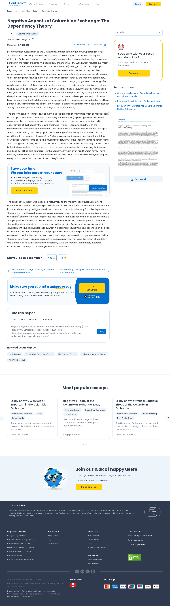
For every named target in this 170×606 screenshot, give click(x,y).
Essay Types (53, 535)
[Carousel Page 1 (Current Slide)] (83, 444)
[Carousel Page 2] (85, 444)
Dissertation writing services (19, 551)
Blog (49, 539)
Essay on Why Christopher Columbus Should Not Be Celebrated (82, 271)
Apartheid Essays (17, 360)
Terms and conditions (31, 591)
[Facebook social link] (77, 572)
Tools (98, 4)
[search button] (158, 32)
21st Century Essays (67, 354)
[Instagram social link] (93, 572)
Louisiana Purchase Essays (93, 354)
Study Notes (53, 543)
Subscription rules (15, 594)
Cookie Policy (27, 597)
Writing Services (36, 4)
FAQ (89, 543)
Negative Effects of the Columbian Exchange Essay (81, 402)
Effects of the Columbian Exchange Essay (138, 101)
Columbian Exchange (51, 11)
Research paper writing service (20, 547)
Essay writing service (16, 535)
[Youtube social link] (82, 572)
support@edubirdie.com (141, 535)
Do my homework (14, 555)
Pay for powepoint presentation (21, 559)
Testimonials (93, 539)
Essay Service (13, 11)
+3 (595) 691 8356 (138, 545)
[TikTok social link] (88, 572)
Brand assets (93, 564)
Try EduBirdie (92, 288)
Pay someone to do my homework (22, 539)
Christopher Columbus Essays (40, 354)
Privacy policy (13, 591)
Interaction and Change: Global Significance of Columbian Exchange (32, 271)
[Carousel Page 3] (86, 444)
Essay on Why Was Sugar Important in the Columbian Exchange (29, 404)
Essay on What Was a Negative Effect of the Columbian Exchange (137, 404)
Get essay (134, 73)
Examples (26, 11)
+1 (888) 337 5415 (138, 540)
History (36, 11)
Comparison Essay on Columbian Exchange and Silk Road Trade (139, 95)
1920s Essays (15, 354)
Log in (138, 4)
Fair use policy (50, 591)
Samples (53, 4)
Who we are (84, 4)
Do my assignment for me (18, 543)
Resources (68, 4)
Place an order (24, 190)
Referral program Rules (36, 594)
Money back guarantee (98, 547)
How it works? (93, 535)
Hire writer (153, 4)
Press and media (95, 560)
